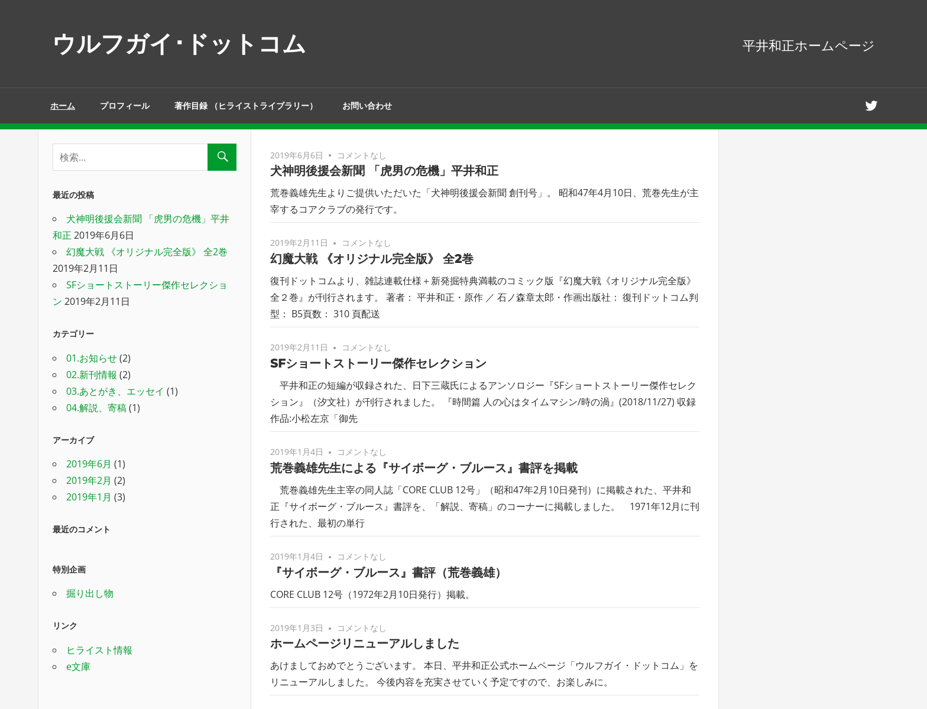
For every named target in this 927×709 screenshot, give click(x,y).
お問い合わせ (367, 105)
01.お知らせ (91, 358)
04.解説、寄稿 (96, 407)
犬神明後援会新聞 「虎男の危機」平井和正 (384, 171)
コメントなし (362, 155)
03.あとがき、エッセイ (115, 391)
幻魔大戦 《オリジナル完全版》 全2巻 (372, 259)
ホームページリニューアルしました (364, 643)
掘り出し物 (90, 593)
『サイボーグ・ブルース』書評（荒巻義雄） (388, 572)
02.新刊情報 (91, 374)
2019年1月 (89, 496)
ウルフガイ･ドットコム (179, 43)
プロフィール (125, 105)
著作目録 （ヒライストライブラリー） (245, 105)
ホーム (62, 105)
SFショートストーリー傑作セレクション (378, 363)
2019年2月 (89, 480)
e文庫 (78, 666)
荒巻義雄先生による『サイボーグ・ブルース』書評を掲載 (424, 468)
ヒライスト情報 (99, 649)
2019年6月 (89, 463)
